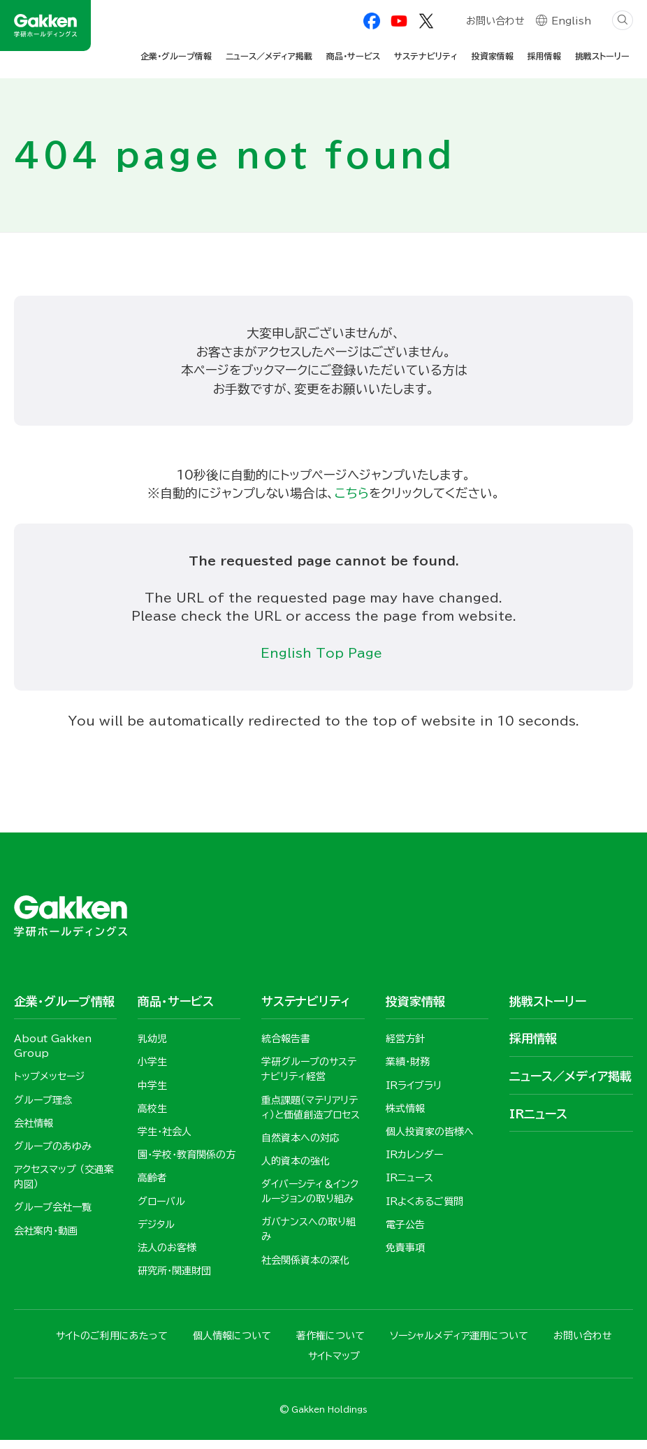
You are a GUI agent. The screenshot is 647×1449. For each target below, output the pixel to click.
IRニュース (538, 1119)
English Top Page (324, 657)
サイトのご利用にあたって (112, 1344)
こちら (351, 495)
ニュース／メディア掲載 (269, 56)
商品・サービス (353, 56)
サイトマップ (334, 1364)
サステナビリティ (426, 56)
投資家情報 (493, 56)
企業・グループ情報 (176, 56)
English (571, 22)
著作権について (330, 1344)
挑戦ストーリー (602, 56)
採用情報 (544, 56)
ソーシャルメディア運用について (459, 1344)
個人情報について (232, 1344)
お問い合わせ (494, 22)
